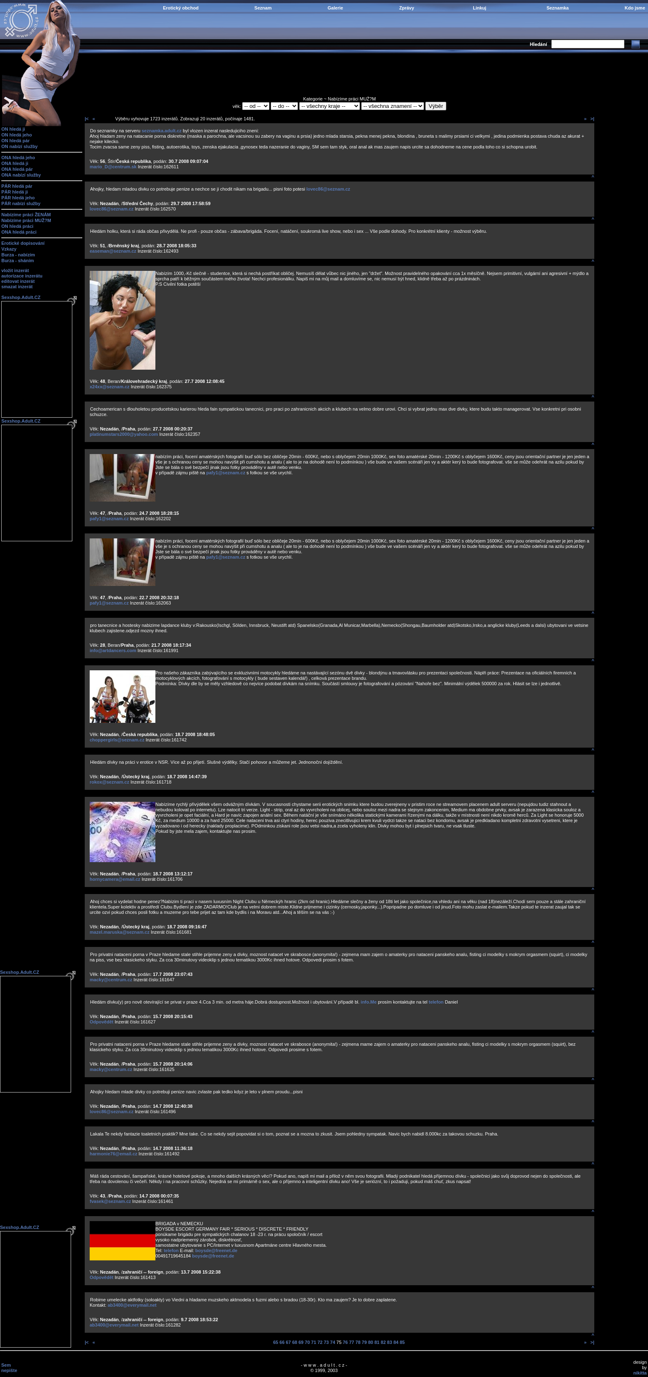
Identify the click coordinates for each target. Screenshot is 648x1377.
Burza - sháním (17, 260)
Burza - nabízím (18, 254)
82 (383, 1342)
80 (370, 1342)
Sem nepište (9, 1368)
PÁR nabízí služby (20, 203)
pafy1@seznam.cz (225, 472)
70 (307, 1342)
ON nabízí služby (19, 146)
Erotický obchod (180, 7)
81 (376, 1342)
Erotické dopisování (23, 243)
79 (364, 1342)
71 (313, 1342)
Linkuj (479, 7)
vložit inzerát (15, 270)
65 (275, 1342)
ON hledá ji (13, 129)
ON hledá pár (15, 140)
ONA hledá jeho (18, 157)
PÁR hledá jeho (18, 197)
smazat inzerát (17, 286)
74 (332, 1342)
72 (319, 1342)
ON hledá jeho (16, 134)
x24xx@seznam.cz (109, 386)
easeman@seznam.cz (113, 251)
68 (294, 1342)
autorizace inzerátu (22, 275)
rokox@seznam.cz (109, 781)
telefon (436, 1001)
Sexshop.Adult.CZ (20, 297)
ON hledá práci (17, 226)
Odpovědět (101, 1021)
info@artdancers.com (113, 650)
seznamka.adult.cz (162, 130)
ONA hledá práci (18, 232)
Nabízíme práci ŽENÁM (26, 214)
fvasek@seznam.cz (110, 1201)
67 (288, 1342)
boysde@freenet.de (216, 1250)
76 (345, 1342)
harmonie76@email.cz (113, 1153)
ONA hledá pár (17, 169)
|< (87, 118)
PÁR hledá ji (14, 191)
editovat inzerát (18, 281)
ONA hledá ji (14, 163)
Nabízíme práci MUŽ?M (26, 220)
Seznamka (557, 7)
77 (351, 1342)
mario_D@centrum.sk (113, 166)
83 (389, 1342)
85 (402, 1342)
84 (395, 1342)
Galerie (335, 7)
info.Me (369, 1001)
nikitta (640, 1372)
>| (592, 118)
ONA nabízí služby (21, 174)
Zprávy (406, 7)
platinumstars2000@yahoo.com (124, 434)
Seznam (263, 7)
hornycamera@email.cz (115, 879)
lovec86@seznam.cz (328, 188)
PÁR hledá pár (16, 186)
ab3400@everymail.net (131, 1305)
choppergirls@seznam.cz (117, 739)
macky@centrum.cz (111, 979)
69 (300, 1342)
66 (281, 1342)
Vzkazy (9, 248)
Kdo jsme (634, 7)
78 (357, 1342)
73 (326, 1342)
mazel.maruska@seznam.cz (120, 932)
